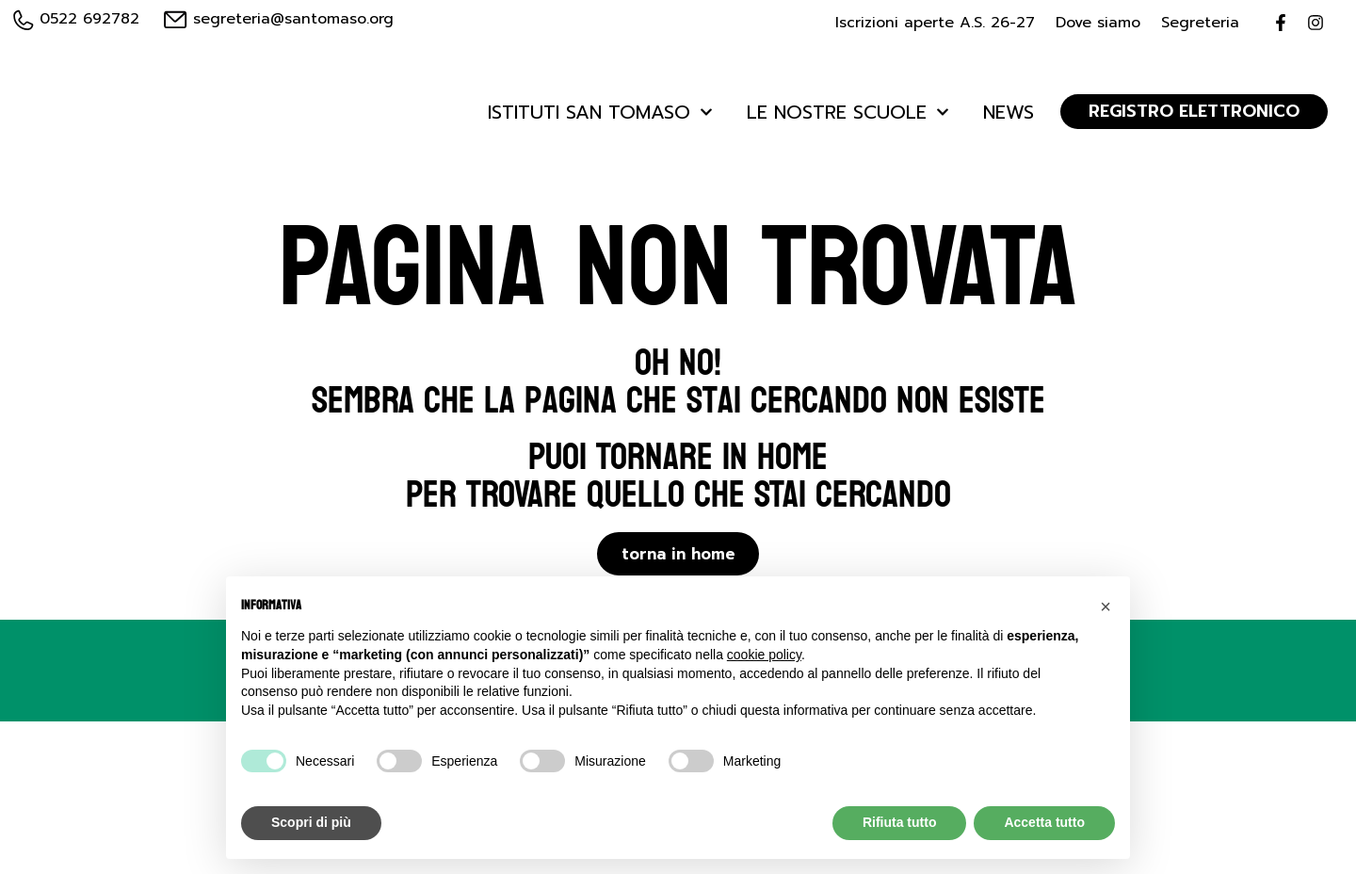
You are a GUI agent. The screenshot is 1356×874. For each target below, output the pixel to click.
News (1008, 112)
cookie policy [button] (764, 654)
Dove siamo (1098, 22)
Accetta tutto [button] (1044, 822)
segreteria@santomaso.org (279, 19)
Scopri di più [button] (311, 822)
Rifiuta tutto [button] (900, 822)
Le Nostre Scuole (848, 112)
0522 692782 (76, 19)
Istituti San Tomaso (600, 112)
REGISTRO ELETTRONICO (1194, 111)
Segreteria (1200, 22)
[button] (1105, 606)
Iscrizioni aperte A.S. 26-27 (935, 22)
